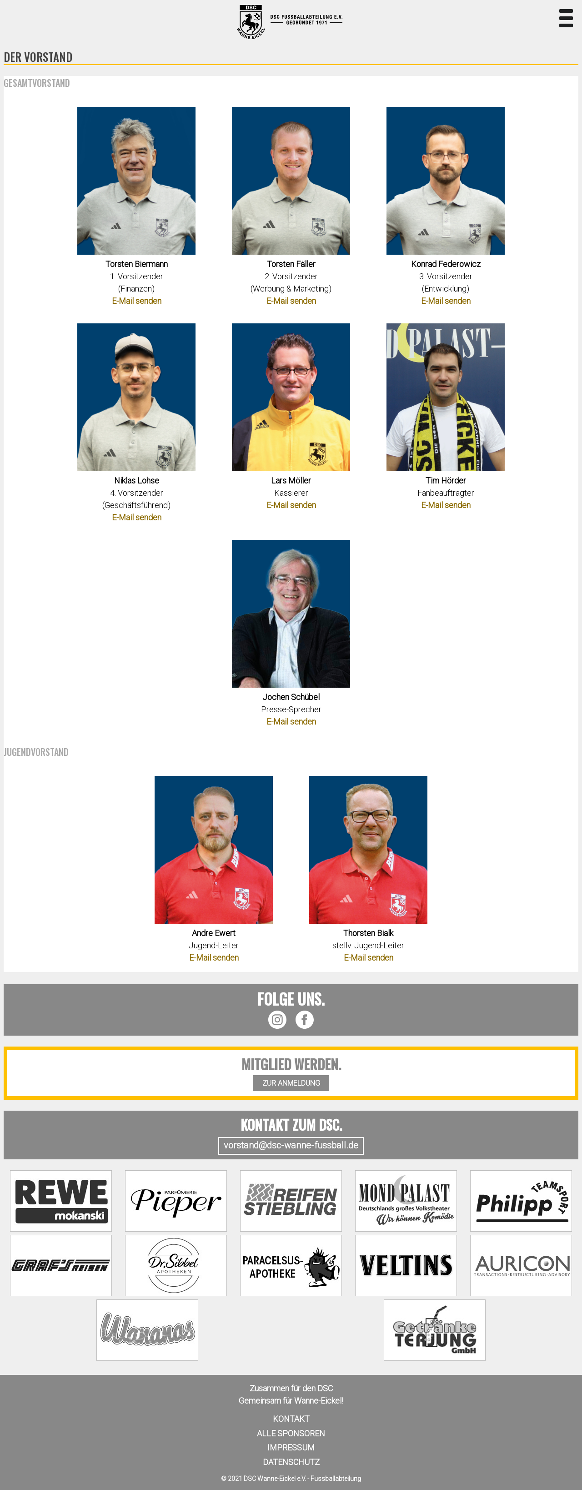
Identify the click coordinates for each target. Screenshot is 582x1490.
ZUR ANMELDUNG (291, 1083)
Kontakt (291, 1419)
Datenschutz (291, 1462)
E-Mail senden (136, 301)
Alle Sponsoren (291, 1433)
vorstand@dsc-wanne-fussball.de (291, 1145)
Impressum (291, 1447)
